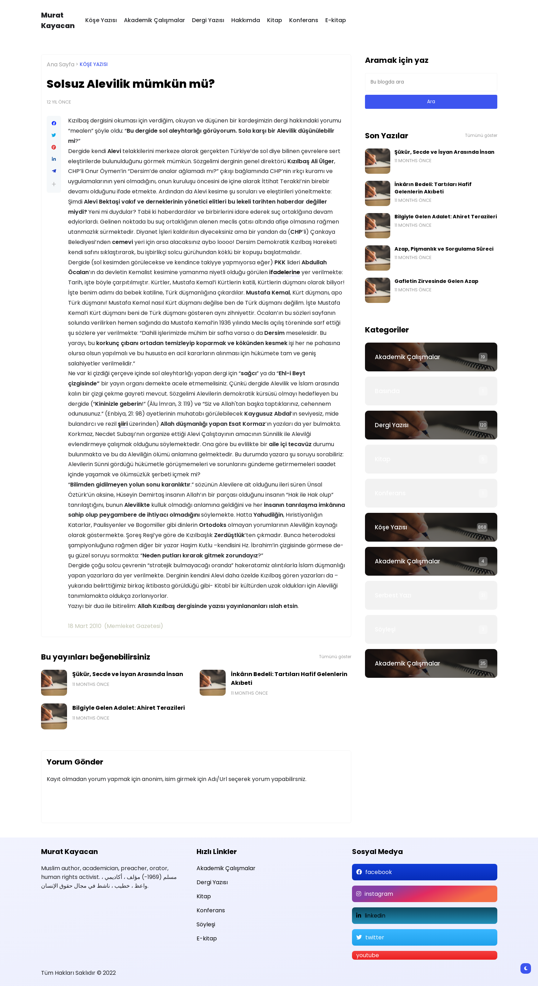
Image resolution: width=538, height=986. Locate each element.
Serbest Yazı (393, 595)
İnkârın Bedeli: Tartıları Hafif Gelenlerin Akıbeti (289, 678)
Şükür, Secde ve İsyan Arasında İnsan (127, 674)
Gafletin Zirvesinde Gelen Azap (436, 281)
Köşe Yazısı (101, 20)
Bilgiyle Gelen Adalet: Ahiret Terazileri (128, 708)
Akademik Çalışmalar (154, 20)
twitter (374, 937)
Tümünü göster (335, 657)
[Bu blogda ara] (431, 82)
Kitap (274, 20)
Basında (387, 391)
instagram (379, 894)
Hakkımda (245, 20)
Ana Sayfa (60, 64)
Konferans (303, 20)
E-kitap (335, 20)
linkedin (375, 916)
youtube (367, 955)
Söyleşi (385, 629)
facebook (378, 872)
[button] (54, 184)
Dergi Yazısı (208, 20)
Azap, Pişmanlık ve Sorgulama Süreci (443, 248)
